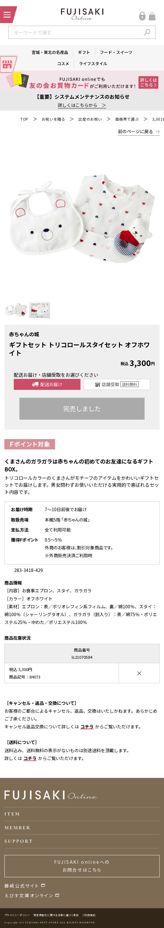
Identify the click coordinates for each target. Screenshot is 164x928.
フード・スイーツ (116, 52)
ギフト (84, 52)
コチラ (87, 726)
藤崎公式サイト (21, 886)
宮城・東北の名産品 (50, 52)
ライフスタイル (93, 63)
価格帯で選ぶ (127, 119)
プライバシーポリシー (17, 915)
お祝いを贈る (53, 119)
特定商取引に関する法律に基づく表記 (56, 915)
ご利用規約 (89, 915)
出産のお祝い (90, 119)
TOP (24, 119)
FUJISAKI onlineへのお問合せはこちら (82, 866)
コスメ (63, 63)
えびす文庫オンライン (29, 895)
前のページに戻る (135, 131)
